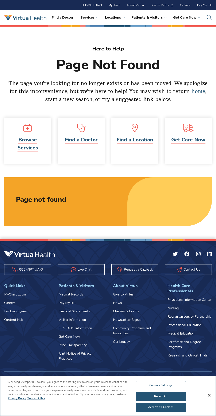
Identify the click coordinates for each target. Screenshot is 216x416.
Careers (185, 5)
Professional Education (184, 325)
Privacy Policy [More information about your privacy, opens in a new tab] (17, 398)
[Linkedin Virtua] (209, 254)
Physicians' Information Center (189, 299)
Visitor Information (72, 319)
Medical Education (180, 333)
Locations (115, 17)
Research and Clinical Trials (187, 355)
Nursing (173, 308)
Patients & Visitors (148, 17)
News (117, 303)
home (198, 91)
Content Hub (13, 319)
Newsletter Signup (127, 319)
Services (89, 17)
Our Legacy (121, 341)
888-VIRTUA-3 (92, 5)
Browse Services (28, 143)
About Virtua (135, 5)
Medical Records (71, 294)
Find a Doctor (63, 17)
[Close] (209, 395)
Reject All (160, 396)
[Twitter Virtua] (175, 254)
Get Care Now (186, 17)
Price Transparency (73, 345)
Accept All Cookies (161, 407)
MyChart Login (15, 294)
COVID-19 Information (75, 328)
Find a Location (135, 139)
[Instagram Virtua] (198, 254)
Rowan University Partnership (189, 316)
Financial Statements (74, 311)
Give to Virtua (162, 5)
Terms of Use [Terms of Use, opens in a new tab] (36, 398)
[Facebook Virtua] (186, 254)
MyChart (114, 5)
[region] (108, 396)
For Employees (15, 311)
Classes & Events (126, 311)
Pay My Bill (204, 5)
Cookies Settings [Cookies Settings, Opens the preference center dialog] (161, 385)
